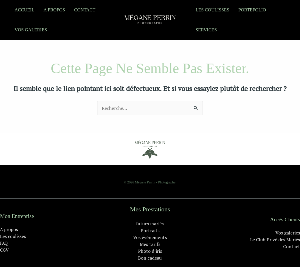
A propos (54, 9)
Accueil (24, 9)
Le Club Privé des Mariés (275, 239)
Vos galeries (31, 29)
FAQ (4, 243)
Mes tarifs (150, 244)
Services (206, 29)
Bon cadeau (150, 258)
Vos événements (150, 237)
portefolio (252, 9)
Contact (84, 9)
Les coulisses (212, 9)
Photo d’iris (150, 251)
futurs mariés (150, 224)
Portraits (150, 230)
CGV (4, 250)
